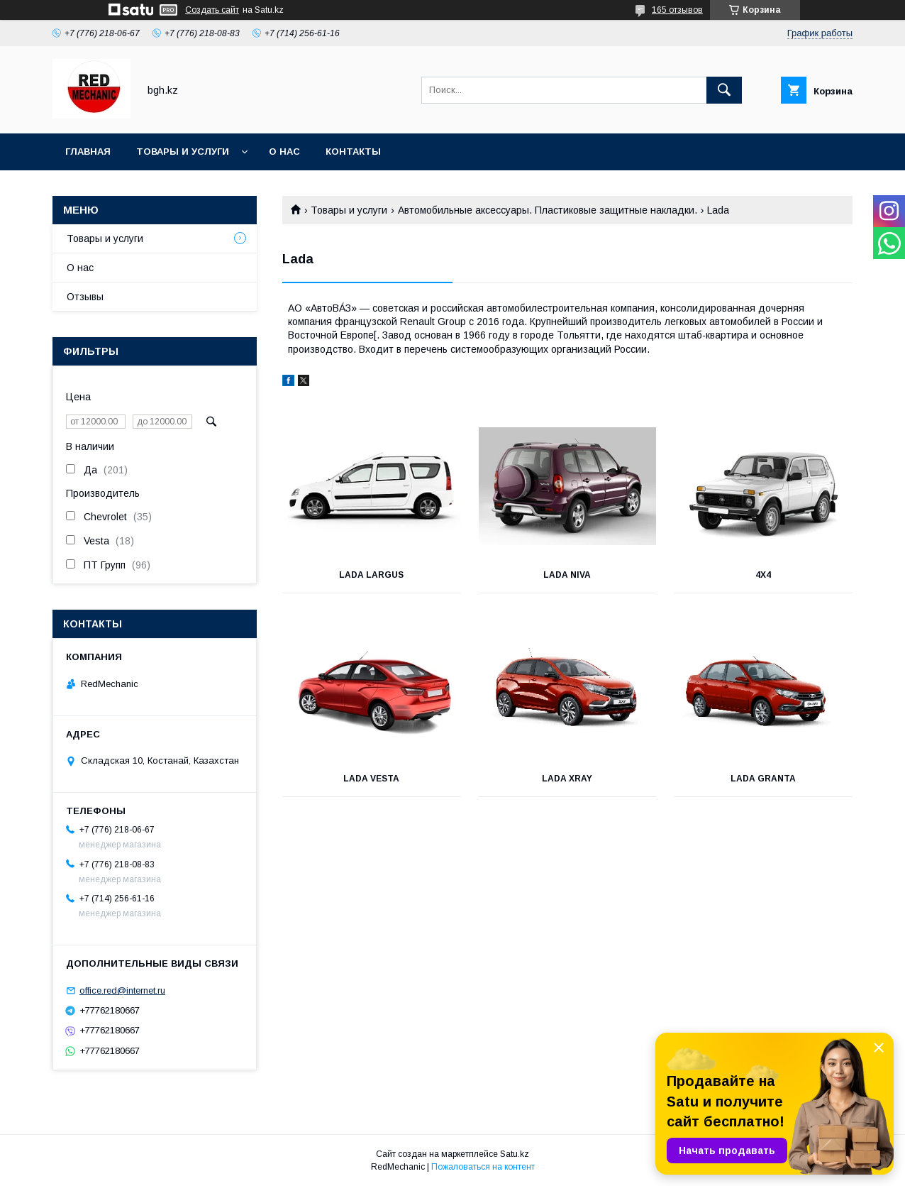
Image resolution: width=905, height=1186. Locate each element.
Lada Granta (763, 779)
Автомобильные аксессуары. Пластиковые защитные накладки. (547, 210)
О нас (284, 151)
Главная (88, 151)
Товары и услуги (182, 151)
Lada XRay (567, 779)
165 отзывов (677, 10)
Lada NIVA (567, 575)
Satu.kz (514, 1154)
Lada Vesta (371, 779)
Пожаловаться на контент (483, 1167)
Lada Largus (371, 575)
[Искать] (724, 90)
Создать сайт (212, 10)
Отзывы (85, 296)
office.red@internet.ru (122, 990)
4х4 (763, 575)
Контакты (353, 151)
